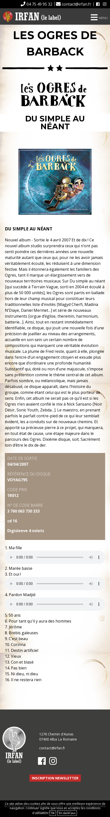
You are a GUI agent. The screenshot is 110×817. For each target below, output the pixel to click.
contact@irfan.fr (76, 4)
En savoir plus (67, 813)
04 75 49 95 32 (39, 4)
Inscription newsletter (55, 778)
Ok (53, 813)
